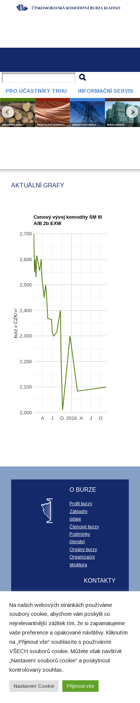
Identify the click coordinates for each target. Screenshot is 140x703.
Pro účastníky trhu (36, 91)
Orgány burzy (83, 549)
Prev (8, 112)
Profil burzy (80, 503)
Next (132, 112)
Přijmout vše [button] (80, 686)
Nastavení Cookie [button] (34, 686)
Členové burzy (84, 526)
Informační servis (105, 91)
